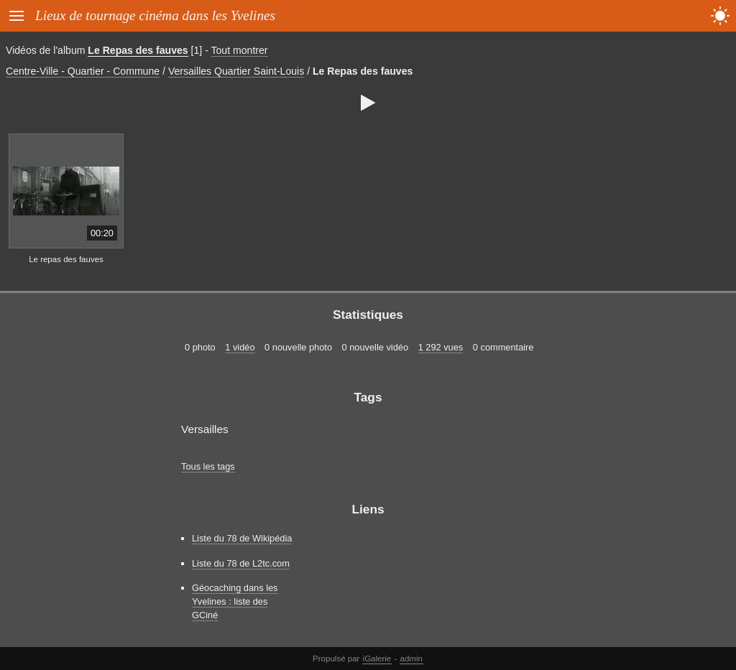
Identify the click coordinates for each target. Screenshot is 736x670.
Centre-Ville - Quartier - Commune (83, 71)
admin (411, 658)
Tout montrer (239, 50)
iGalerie (377, 658)
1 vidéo (239, 347)
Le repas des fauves (66, 259)
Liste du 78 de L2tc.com (241, 563)
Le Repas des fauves (138, 50)
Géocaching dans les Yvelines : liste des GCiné (235, 601)
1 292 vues (441, 347)
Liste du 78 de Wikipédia (242, 538)
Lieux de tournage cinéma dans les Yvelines (155, 15)
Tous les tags (208, 466)
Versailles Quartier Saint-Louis (236, 71)
